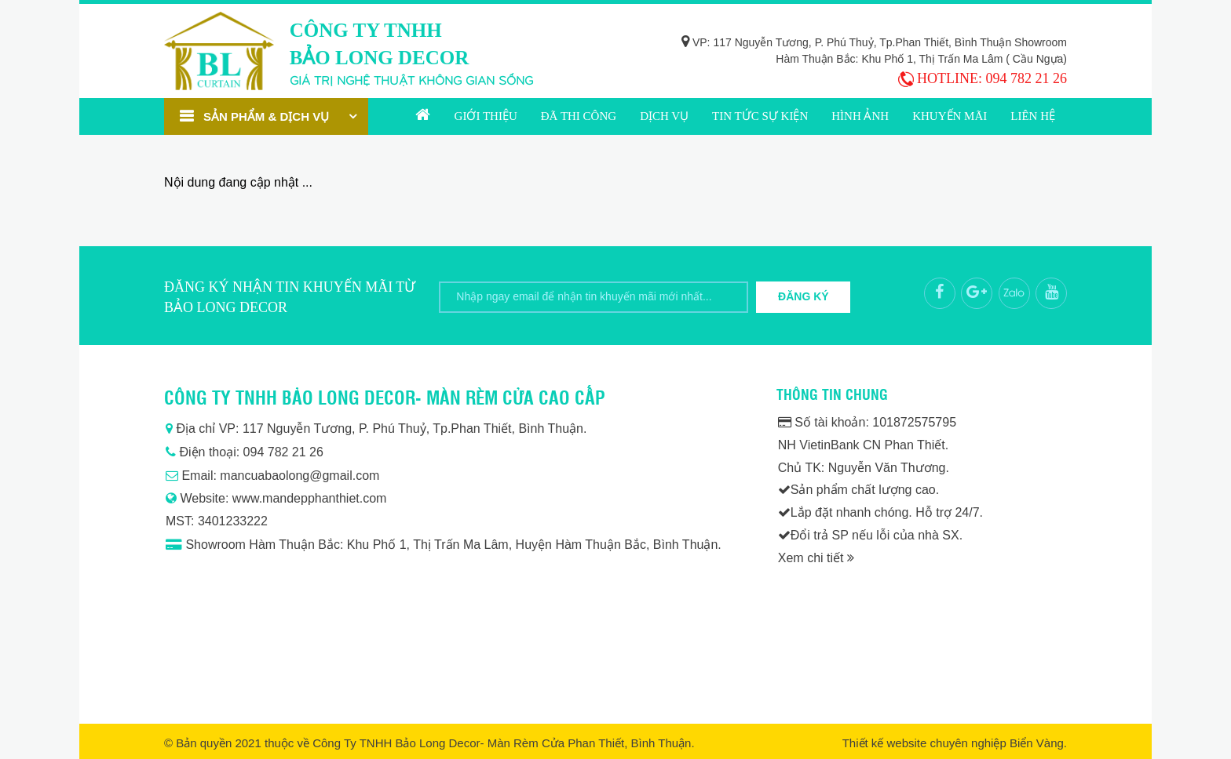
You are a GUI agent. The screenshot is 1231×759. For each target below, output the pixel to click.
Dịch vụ (664, 116)
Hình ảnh (860, 116)
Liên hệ (1032, 116)
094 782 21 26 (1027, 78)
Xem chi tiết (816, 558)
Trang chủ (423, 116)
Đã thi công (578, 116)
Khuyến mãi (949, 116)
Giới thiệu (486, 116)
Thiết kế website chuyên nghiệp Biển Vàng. (954, 743)
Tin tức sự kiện (760, 116)
